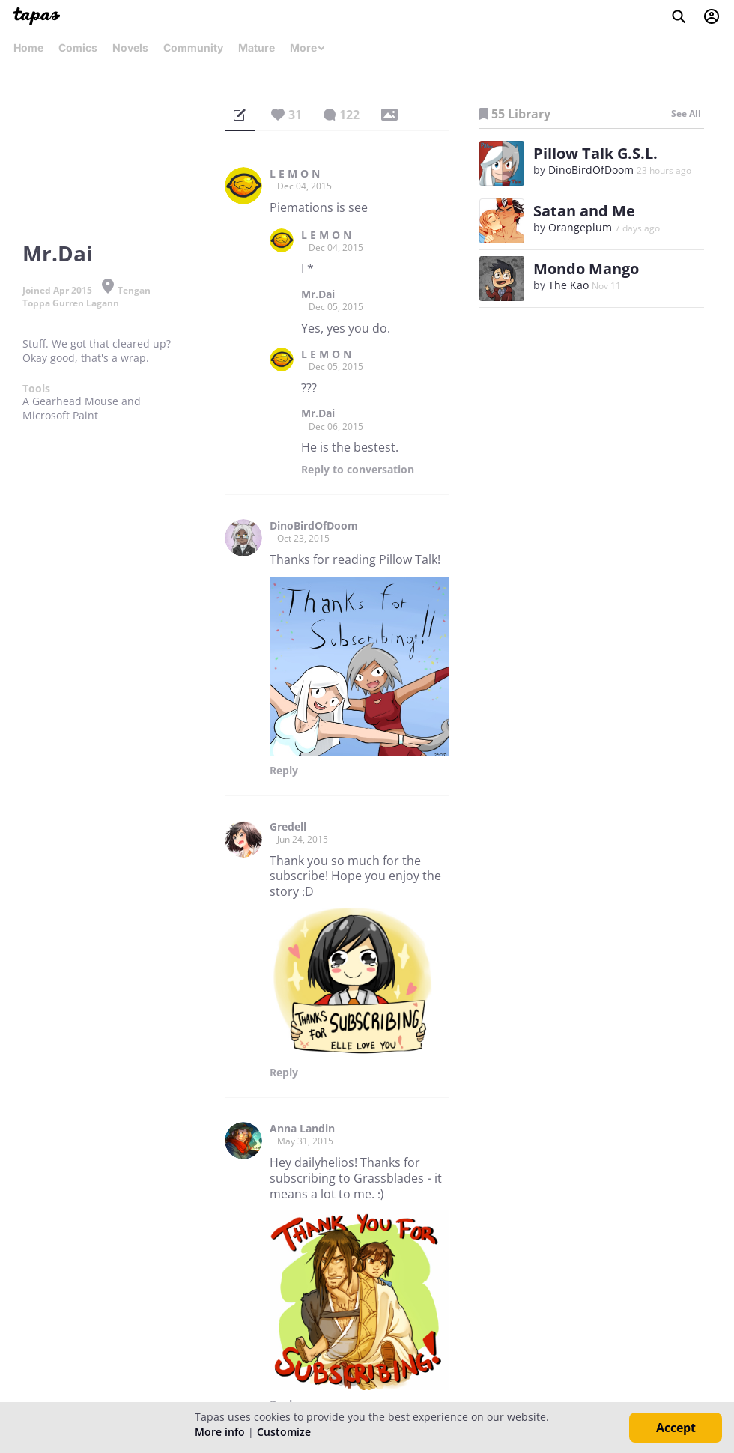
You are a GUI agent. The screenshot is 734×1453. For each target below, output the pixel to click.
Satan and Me (584, 211)
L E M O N (295, 174)
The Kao (568, 285)
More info (220, 1432)
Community (193, 47)
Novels (130, 47)
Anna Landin (302, 1128)
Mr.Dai (318, 294)
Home (28, 47)
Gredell (288, 827)
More (308, 47)
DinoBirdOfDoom (314, 526)
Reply (357, 469)
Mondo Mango (586, 268)
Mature (256, 47)
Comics (77, 47)
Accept (676, 1427)
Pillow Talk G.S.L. (595, 153)
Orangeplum (580, 227)
